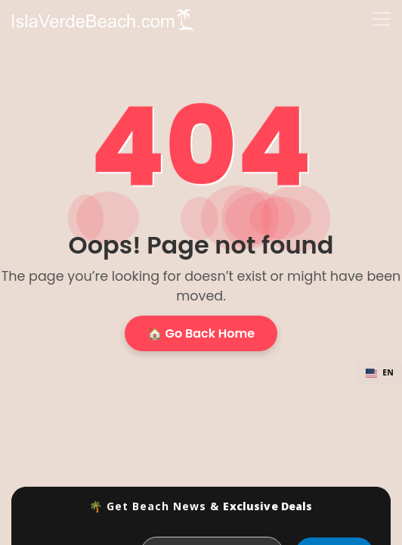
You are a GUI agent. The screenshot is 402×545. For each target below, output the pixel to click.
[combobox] (379, 373)
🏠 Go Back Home (201, 333)
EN (380, 372)
